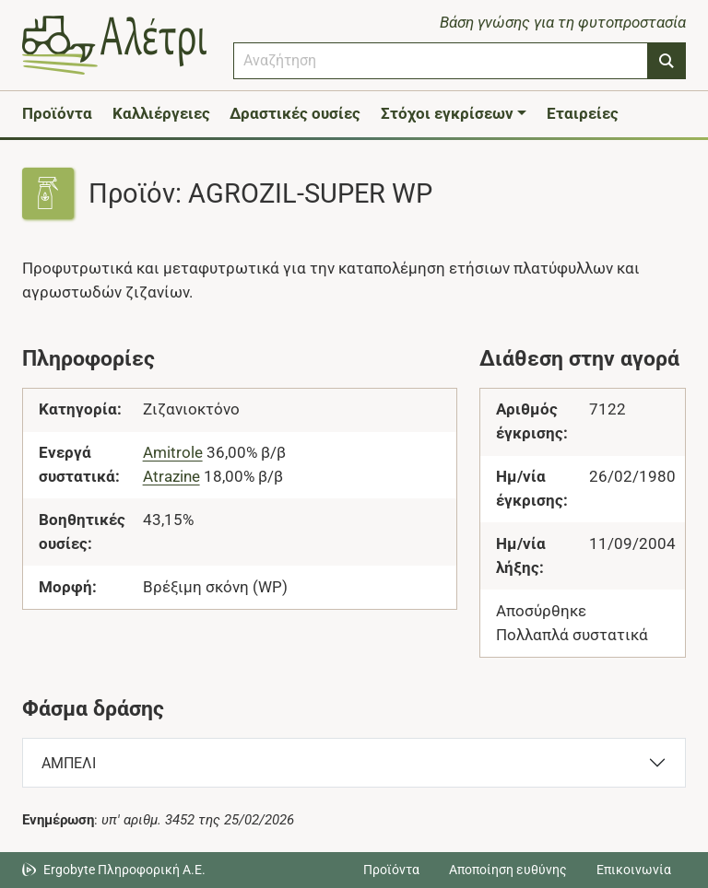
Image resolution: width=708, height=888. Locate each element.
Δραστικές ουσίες (295, 113)
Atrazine (171, 476)
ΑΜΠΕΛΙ (68, 763)
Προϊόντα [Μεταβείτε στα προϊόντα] (391, 869)
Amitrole (173, 452)
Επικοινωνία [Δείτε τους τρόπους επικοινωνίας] (633, 869)
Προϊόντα (57, 113)
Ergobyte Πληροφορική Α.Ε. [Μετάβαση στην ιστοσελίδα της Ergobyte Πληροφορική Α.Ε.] (124, 869)
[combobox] (440, 60)
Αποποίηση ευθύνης (508, 869)
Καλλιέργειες (161, 113)
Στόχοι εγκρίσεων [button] (447, 113)
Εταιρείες (583, 113)
